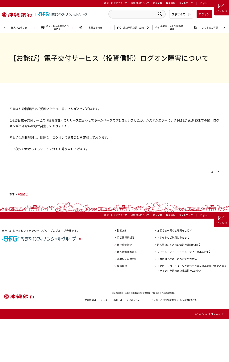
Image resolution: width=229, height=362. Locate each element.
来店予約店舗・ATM (133, 27)
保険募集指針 (124, 244)
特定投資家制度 (125, 237)
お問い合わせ (221, 11)
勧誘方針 (122, 230)
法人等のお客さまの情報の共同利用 (177, 244)
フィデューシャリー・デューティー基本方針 (182, 251)
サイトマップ (186, 3)
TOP (12, 194)
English (204, 215)
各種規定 (122, 266)
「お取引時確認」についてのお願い (177, 259)
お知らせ (22, 194)
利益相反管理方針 (127, 259)
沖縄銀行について (140, 3)
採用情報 (170, 3)
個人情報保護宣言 (127, 251)
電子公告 (157, 3)
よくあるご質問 (210, 27)
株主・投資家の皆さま (115, 3)
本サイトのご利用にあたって (173, 237)
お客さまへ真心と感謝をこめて (174, 230)
